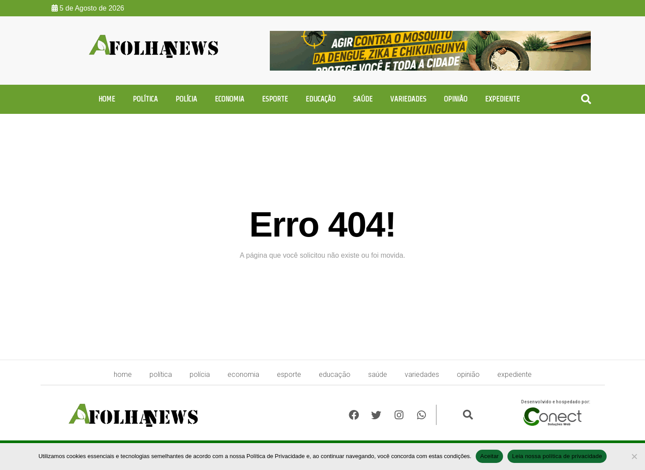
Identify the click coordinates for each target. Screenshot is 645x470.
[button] (586, 99)
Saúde (363, 99)
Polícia (186, 99)
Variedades (408, 99)
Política (145, 99)
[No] (634, 456)
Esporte (275, 99)
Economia (229, 99)
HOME (106, 99)
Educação (321, 99)
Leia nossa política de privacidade (557, 456)
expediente (502, 99)
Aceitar (489, 456)
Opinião (455, 99)
